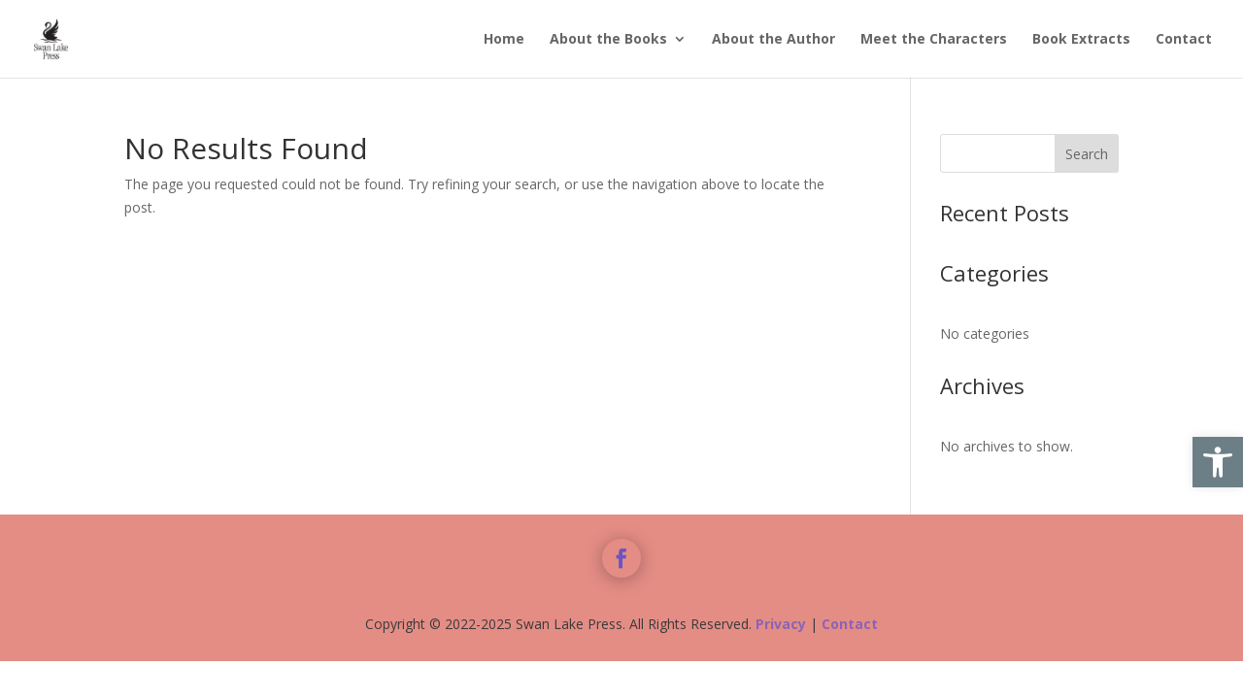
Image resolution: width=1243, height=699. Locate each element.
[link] (1218, 462)
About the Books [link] (608, 40)
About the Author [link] (773, 40)
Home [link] (504, 40)
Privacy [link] (781, 624)
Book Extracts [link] (1081, 40)
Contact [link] (1184, 40)
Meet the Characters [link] (933, 40)
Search (1086, 154)
